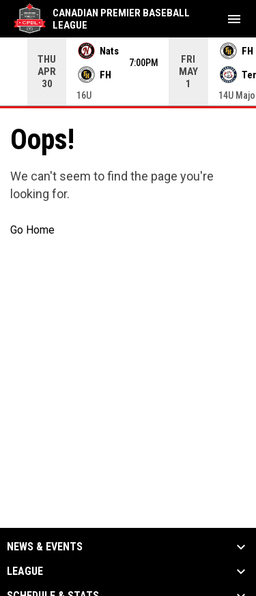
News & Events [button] (45, 547)
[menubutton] (234, 19)
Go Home (32, 229)
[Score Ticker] (128, 71)
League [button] (25, 571)
